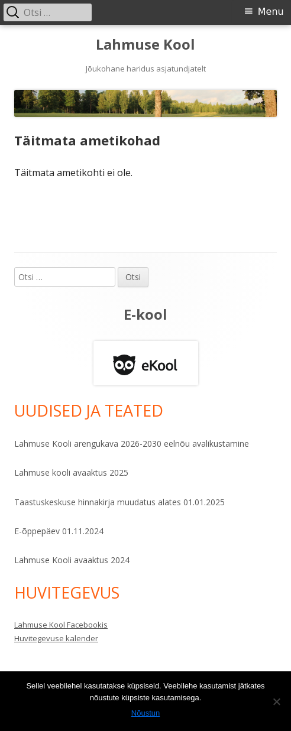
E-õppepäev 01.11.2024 (59, 531)
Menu (271, 11)
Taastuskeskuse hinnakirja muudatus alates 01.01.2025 (119, 502)
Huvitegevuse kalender (56, 638)
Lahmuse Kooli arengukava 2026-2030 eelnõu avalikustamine (131, 443)
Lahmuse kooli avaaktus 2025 (71, 472)
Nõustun (145, 713)
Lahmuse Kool (145, 44)
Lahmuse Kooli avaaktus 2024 (72, 560)
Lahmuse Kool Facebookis (61, 624)
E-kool (145, 314)
